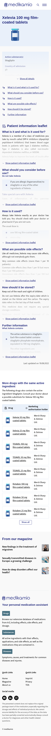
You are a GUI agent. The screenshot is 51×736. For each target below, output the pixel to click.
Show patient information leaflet (19, 163)
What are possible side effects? (22, 104)
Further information (17, 114)
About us (6, 685)
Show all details (25, 79)
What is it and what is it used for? (23, 87)
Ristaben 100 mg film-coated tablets (21, 486)
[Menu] (44, 5)
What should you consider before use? (26, 93)
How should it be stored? (19, 109)
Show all (26, 522)
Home (5, 678)
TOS (27, 685)
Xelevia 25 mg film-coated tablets (21, 432)
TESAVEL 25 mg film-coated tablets (22, 472)
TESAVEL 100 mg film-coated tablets (21, 446)
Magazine (6, 682)
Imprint (29, 678)
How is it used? (15, 98)
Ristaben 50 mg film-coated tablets (21, 499)
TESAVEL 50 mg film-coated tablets (22, 459)
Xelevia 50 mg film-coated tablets (21, 419)
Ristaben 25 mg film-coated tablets (22, 512)
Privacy (29, 682)
